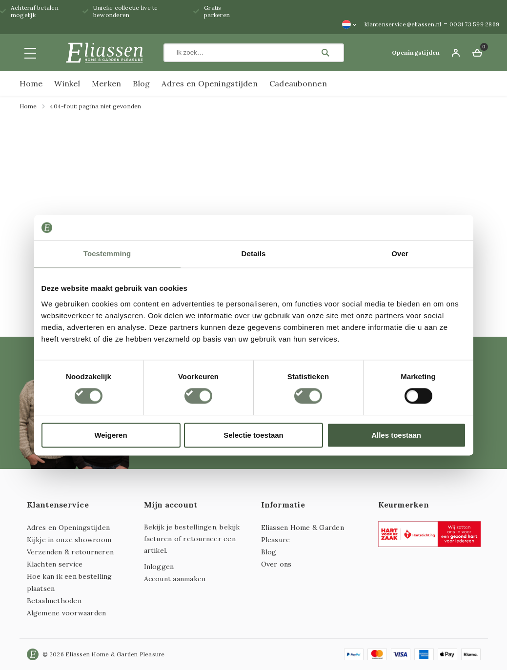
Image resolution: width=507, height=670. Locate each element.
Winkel (67, 83)
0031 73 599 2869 (474, 24)
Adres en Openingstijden (210, 83)
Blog (141, 83)
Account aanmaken (175, 578)
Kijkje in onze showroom (69, 539)
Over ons (276, 564)
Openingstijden (416, 52)
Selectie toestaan (253, 435)
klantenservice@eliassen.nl (403, 24)
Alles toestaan (396, 435)
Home (31, 83)
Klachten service (55, 564)
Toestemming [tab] (107, 253)
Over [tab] (399, 253)
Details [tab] (254, 253)
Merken (106, 83)
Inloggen (159, 566)
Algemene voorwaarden (66, 613)
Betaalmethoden (54, 600)
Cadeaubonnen (298, 83)
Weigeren (110, 435)
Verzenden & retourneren (70, 552)
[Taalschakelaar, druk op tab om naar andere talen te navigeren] (349, 24)
